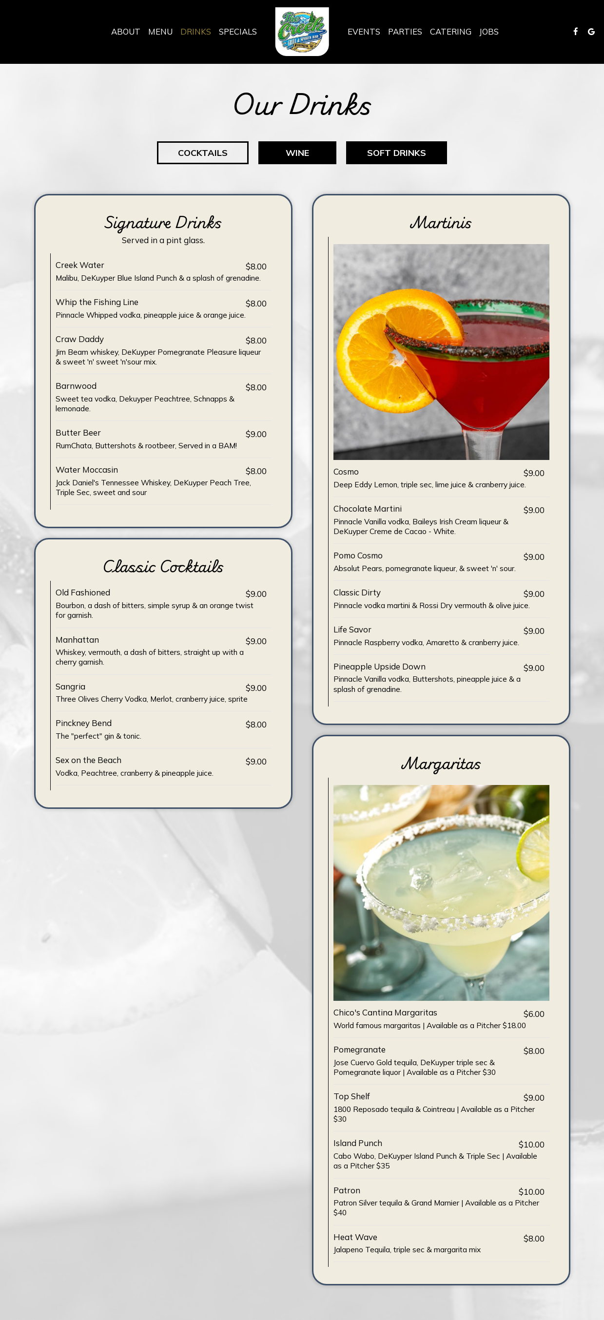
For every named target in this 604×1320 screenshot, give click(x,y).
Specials (238, 32)
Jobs (489, 32)
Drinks (195, 32)
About (125, 32)
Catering (450, 32)
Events (364, 32)
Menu (160, 32)
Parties (405, 32)
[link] (302, 31)
